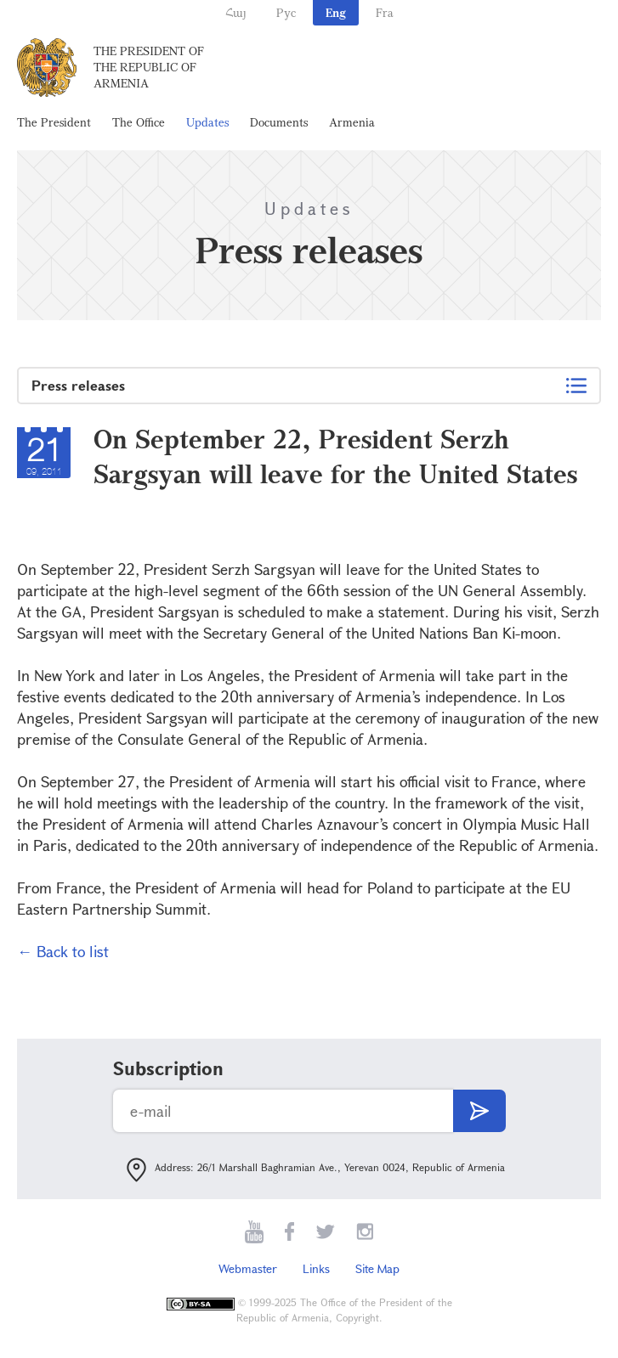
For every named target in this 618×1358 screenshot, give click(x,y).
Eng (336, 12)
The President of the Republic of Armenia (149, 66)
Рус (286, 12)
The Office (138, 122)
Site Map (377, 1268)
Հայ (236, 12)
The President (54, 122)
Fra (385, 12)
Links (316, 1268)
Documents (279, 122)
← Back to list (63, 951)
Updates (207, 122)
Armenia (352, 122)
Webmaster (247, 1268)
